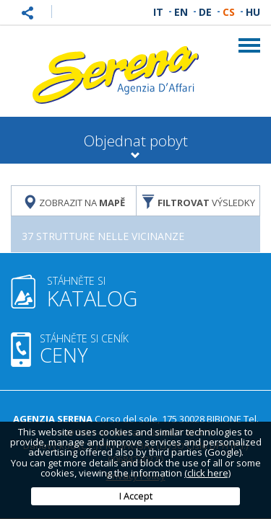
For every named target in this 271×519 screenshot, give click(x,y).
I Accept (135, 495)
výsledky (198, 202)
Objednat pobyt (135, 145)
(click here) (207, 472)
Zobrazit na (73, 202)
